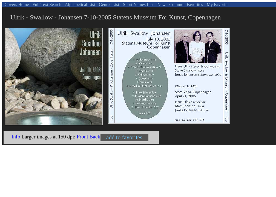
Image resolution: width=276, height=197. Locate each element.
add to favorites (124, 137)
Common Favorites (185, 4)
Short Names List (138, 4)
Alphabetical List (79, 4)
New (160, 4)
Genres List (108, 4)
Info (16, 137)
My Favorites (218, 4)
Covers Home (16, 4)
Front (82, 137)
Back (95, 137)
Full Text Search (46, 4)
